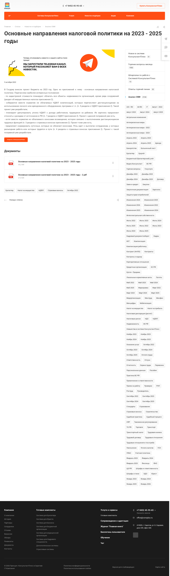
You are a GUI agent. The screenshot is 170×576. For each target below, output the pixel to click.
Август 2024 (144, 112)
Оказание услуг (133, 345)
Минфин (159, 298)
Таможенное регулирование (145, 422)
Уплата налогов (147, 448)
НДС (147, 319)
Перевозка (159, 365)
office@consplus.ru (145, 518)
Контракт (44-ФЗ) (133, 252)
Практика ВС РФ (133, 376)
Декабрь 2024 (132, 179)
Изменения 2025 (151, 200)
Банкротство (132, 148)
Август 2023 (131, 112)
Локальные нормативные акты (139, 277)
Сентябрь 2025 (148, 401)
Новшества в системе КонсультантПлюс (143, 329)
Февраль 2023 (132, 458)
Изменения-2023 (133, 210)
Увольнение (131, 448)
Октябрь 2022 (72, 190)
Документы (9, 545)
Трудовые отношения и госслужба (140, 443)
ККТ (128, 241)
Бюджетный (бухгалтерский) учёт (140, 159)
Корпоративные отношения (138, 262)
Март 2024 (143, 293)
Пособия (153, 370)
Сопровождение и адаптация (114, 521)
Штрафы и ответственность (147, 469)
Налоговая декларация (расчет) (139, 314)
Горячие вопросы (133, 169)
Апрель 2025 (146, 143)
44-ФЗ (139, 107)
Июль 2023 (144, 221)
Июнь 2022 (144, 226)
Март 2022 (156, 288)
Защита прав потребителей (138, 195)
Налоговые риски (134, 319)
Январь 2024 (146, 479)
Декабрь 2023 (147, 174)
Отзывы (7, 530)
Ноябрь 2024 (131, 339)
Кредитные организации (137, 267)
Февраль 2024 (147, 458)
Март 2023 (131, 293)
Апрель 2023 (146, 138)
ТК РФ (129, 427)
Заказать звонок (143, 513)
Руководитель (143, 391)
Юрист (154, 474)
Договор (160, 179)
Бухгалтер (9, 190)
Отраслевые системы (45, 549)
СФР (128, 422)
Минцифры (131, 303)
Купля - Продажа (133, 272)
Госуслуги (149, 169)
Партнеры (8, 523)
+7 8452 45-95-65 (73, 6)
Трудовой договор (134, 438)
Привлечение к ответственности (140, 381)
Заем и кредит (132, 184)
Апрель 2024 (132, 143)
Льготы (159, 277)
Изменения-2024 (151, 210)
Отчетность (131, 365)
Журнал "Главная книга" (112, 526)
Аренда (158, 143)
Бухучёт (142, 153)
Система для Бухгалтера (46, 515)
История (7, 519)
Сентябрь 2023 (148, 396)
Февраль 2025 (132, 463)
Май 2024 (154, 283)
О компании (9, 515)
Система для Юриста (44, 519)
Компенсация (139, 241)
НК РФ (145, 324)
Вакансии (8, 534)
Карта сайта (160, 567)
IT (147, 107)
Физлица (145, 463)
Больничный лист (148, 148)
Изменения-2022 (151, 205)
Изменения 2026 (133, 205)
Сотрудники (9, 527)
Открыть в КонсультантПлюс (16, 139)
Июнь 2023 (156, 226)
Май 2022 (130, 283)
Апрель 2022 (132, 138)
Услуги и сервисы (109, 510)
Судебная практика (134, 417)
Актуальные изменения (136, 117)
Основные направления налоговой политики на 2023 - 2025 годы (49, 161)
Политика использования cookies (77, 568)
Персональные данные (136, 370)
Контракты (149, 252)
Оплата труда (146, 355)
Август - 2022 (157, 107)
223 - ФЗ (130, 107)
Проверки (148, 386)
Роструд (130, 391)
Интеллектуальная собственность (140, 215)
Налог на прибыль (154, 308)
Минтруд (148, 298)
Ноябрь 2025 (146, 339)
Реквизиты (8, 541)
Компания (9, 510)
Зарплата (156, 190)
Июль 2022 (131, 221)
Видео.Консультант (134, 164)
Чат (102, 543)
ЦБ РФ (129, 469)
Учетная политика (142, 453)
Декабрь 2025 (147, 179)
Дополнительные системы (47, 546)
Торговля (139, 427)
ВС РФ (149, 164)
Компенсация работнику (137, 246)
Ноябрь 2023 (146, 334)
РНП (158, 386)
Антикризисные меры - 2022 (138, 128)
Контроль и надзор (134, 257)
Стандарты (131, 407)
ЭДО (145, 474)
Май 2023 (142, 283)
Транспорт (151, 427)
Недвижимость (133, 324)
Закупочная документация (137, 190)
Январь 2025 (131, 484)
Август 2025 (158, 112)
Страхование (145, 407)
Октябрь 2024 (146, 350)
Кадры (156, 236)
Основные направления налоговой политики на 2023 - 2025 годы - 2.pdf (52, 175)
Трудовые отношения (153, 438)
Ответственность (133, 360)
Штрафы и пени (133, 474)
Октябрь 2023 (132, 350)
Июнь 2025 (144, 231)
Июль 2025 (131, 226)
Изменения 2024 (133, 200)
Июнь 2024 (131, 231)
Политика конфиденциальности (77, 566)
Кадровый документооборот (138, 236)
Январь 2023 (131, 479)
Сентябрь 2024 (132, 401)
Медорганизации (134, 298)
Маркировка (143, 288)
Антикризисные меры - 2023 (138, 133)
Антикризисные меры (136, 122)
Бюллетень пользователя (113, 532)
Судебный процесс (154, 417)
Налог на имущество (26, 190)
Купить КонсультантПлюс (151, 6)
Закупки (146, 184)
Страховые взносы (55, 190)
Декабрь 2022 (132, 174)
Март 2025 (155, 293)
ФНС (155, 463)
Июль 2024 (156, 221)
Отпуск (147, 360)
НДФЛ (41, 190)
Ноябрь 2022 (131, 334)
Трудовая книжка (155, 432)
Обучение (105, 537)
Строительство (152, 412)
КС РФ (153, 267)
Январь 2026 (146, 484)
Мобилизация (145, 303)
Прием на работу (133, 386)
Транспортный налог (135, 432)
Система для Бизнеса (45, 523)
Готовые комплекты (45, 510)
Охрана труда (145, 365)
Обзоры (7, 538)
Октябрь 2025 (132, 355)
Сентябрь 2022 (132, 396)
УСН (159, 448)
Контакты (8, 549)
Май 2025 (130, 288)
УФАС (129, 453)
